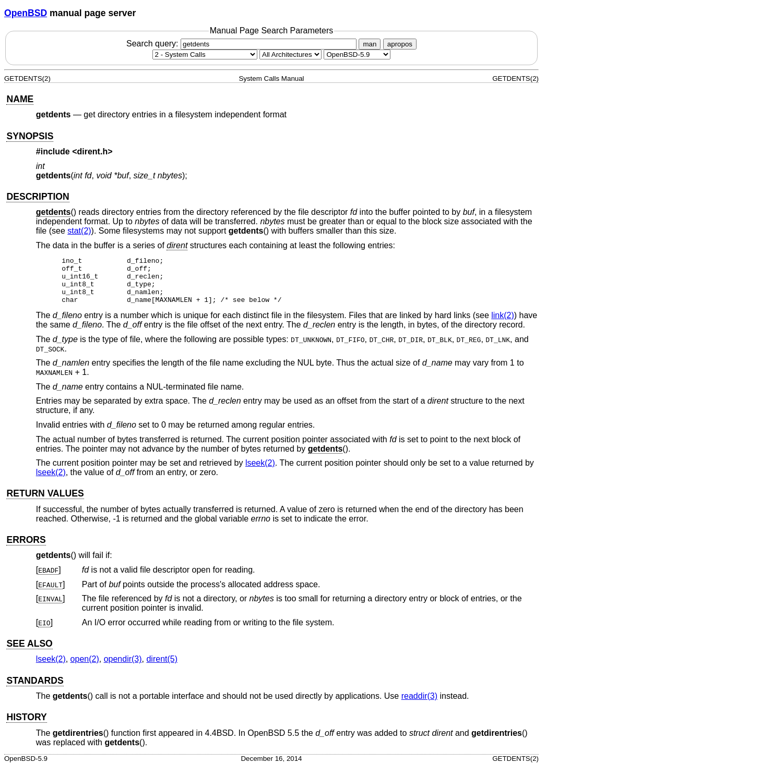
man (369, 44)
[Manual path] (357, 54)
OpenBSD (25, 13)
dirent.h (92, 151)
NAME (19, 99)
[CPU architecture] (290, 54)
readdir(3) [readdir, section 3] (419, 705)
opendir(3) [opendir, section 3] (123, 668)
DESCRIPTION (37, 196)
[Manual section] (204, 54)
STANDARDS (34, 690)
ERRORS (25, 549)
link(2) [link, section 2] (502, 324)
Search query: (242, 43)
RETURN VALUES (45, 503)
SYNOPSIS (29, 136)
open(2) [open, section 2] (84, 668)
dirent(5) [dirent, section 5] (161, 668)
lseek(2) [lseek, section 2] (260, 472)
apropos (399, 44)
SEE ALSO (29, 653)
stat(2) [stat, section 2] (79, 230)
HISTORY (26, 726)
